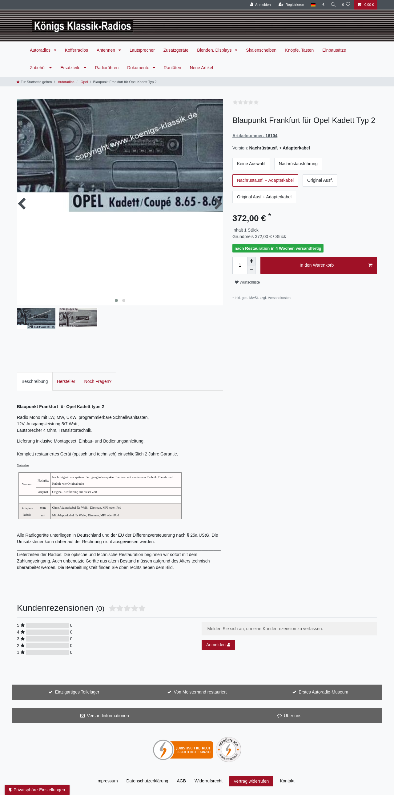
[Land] (311, 5)
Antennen (106, 50)
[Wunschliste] (346, 5)
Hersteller (66, 381)
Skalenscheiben (261, 50)
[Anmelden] (259, 5)
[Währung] (322, 5)
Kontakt (287, 780)
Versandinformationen (108, 715)
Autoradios (41, 50)
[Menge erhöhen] (251, 261)
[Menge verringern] (251, 269)
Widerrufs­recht (209, 780)
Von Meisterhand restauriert (200, 692)
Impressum (107, 780)
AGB (181, 780)
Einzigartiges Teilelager (77, 692)
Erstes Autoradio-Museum (323, 692)
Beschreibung (35, 381)
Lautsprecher (142, 50)
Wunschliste (247, 282)
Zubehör (38, 67)
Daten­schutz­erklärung (147, 780)
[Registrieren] (290, 5)
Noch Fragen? (98, 381)
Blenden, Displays (215, 50)
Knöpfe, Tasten (299, 50)
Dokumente (138, 67)
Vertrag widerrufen (251, 781)
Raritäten (172, 67)
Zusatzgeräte (176, 50)
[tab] (35, 381)
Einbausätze (334, 50)
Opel (84, 82)
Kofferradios (76, 50)
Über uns (292, 715)
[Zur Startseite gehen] (34, 82)
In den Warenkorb (336, 265)
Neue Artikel (201, 67)
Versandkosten (279, 298)
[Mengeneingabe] (239, 265)
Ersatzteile (71, 67)
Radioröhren (107, 67)
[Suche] (332, 5)
